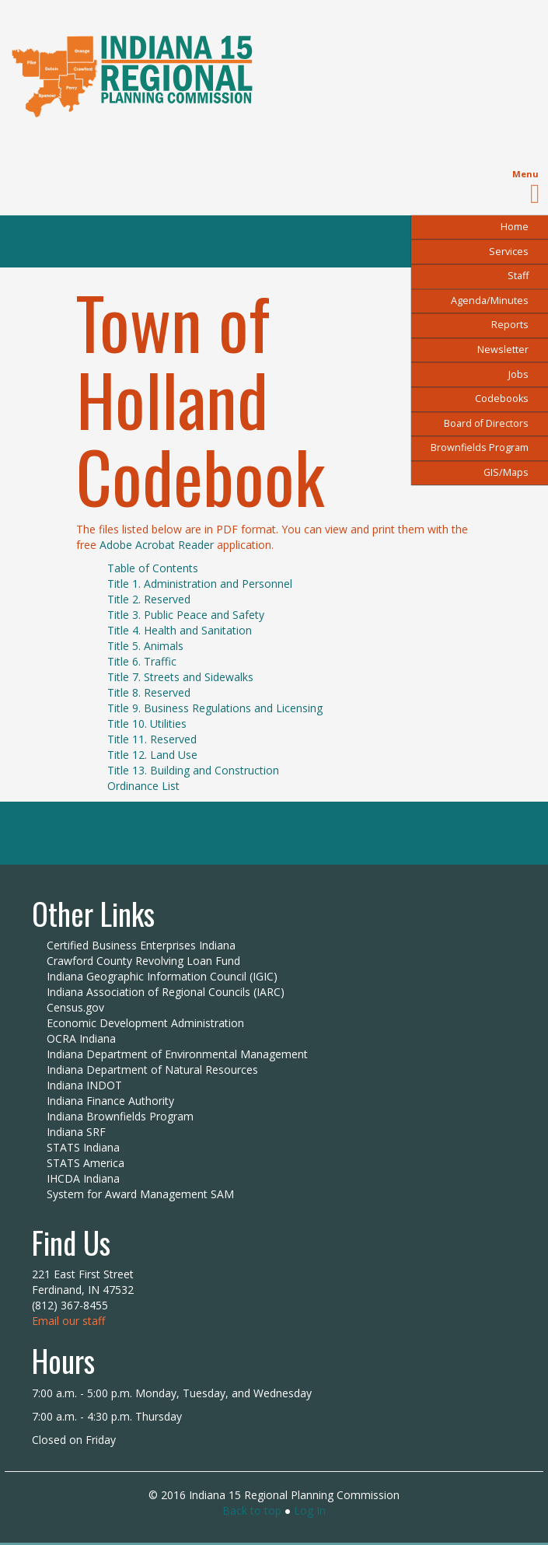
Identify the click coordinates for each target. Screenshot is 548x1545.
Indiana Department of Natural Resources (152, 1069)
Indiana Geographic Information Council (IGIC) (162, 976)
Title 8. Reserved (148, 692)
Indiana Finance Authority (110, 1100)
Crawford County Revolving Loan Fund (143, 960)
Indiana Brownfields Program (120, 1116)
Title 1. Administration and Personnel (199, 583)
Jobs (518, 374)
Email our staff (68, 1320)
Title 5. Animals (145, 645)
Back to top (251, 1510)
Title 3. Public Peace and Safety (185, 614)
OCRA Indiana (81, 1038)
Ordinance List (143, 785)
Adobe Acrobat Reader (156, 544)
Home (515, 226)
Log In (310, 1510)
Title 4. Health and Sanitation (179, 630)
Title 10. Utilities (147, 723)
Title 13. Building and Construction (193, 770)
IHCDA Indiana (83, 1178)
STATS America (85, 1162)
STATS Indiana (83, 1147)
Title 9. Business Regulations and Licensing (215, 708)
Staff (518, 275)
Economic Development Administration (145, 1022)
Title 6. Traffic (141, 661)
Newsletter (503, 349)
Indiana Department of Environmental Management (177, 1054)
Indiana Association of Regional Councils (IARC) (165, 991)
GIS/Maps (506, 472)
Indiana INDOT (84, 1085)
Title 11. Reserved (152, 739)
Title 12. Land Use (152, 754)
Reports (510, 324)
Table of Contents (152, 568)
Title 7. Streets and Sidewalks (180, 676)
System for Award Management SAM (140, 1194)
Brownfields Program (480, 447)
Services (509, 251)
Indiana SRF (76, 1131)
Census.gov (75, 1007)
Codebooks (502, 398)
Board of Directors (486, 423)
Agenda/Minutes (490, 300)
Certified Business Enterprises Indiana (141, 945)
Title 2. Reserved (148, 599)
